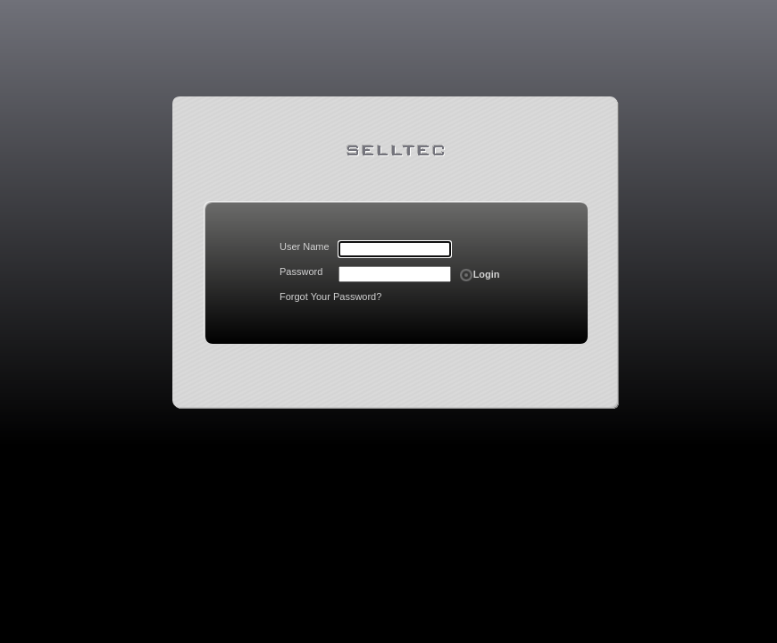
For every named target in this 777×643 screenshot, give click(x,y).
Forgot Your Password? (330, 296)
